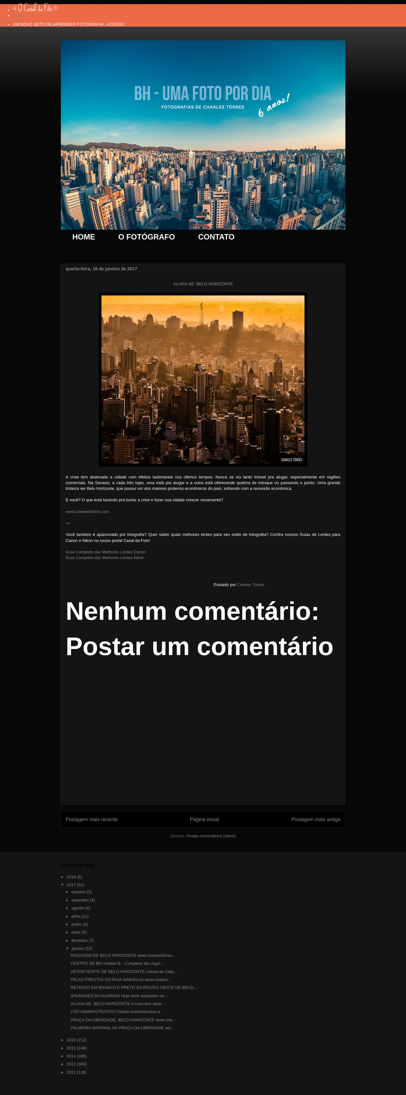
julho (77, 916)
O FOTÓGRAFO (146, 237)
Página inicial (204, 819)
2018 (72, 877)
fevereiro (80, 940)
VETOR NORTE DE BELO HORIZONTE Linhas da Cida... (123, 971)
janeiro (78, 948)
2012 (72, 1072)
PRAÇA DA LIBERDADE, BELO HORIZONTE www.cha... (122, 1019)
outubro (79, 891)
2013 (72, 1064)
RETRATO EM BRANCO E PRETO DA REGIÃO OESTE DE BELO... (133, 987)
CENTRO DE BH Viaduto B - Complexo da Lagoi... (116, 963)
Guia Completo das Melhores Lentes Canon (106, 552)
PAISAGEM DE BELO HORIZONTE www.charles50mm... (122, 955)
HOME (83, 237)
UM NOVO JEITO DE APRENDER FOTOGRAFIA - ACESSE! (69, 24)
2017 (72, 884)
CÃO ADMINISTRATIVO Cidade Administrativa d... (116, 1011)
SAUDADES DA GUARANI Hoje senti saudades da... (118, 995)
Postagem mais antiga (315, 819)
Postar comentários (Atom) (211, 836)
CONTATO (216, 237)
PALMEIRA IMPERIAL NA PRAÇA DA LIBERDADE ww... (122, 1027)
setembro (81, 900)
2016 (72, 1040)
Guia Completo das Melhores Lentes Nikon (105, 557)
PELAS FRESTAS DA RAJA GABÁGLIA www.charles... (120, 979)
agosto (78, 908)
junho (77, 924)
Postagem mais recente (92, 819)
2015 (72, 1048)
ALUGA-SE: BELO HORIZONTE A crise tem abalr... (117, 1003)
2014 (72, 1056)
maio (77, 932)
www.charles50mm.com (87, 511)
